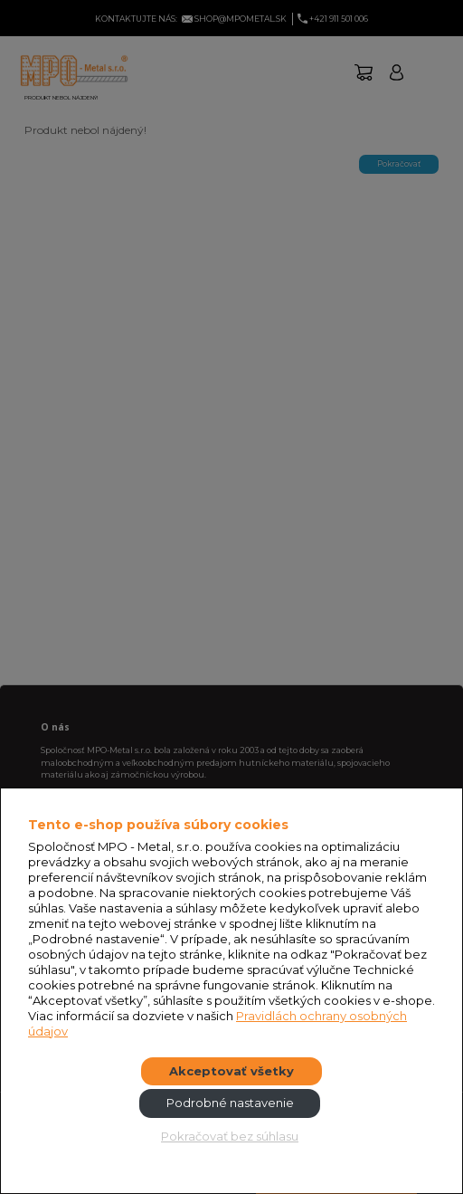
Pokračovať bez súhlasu (229, 1136)
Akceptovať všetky (231, 1071)
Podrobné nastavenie (230, 1102)
